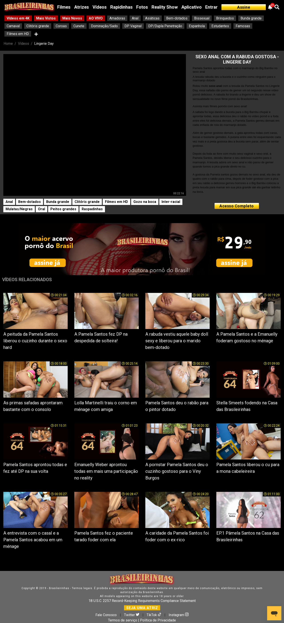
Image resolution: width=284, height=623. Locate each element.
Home (8, 43)
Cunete (78, 26)
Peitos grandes (63, 209)
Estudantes (220, 26)
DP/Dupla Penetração (165, 26)
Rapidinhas (121, 7)
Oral (41, 209)
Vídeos (100, 7)
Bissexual (201, 18)
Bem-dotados (176, 18)
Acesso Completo (236, 206)
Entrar (211, 7)
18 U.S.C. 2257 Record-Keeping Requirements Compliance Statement (142, 601)
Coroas (61, 26)
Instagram (179, 615)
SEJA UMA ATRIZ (142, 608)
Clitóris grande (37, 26)
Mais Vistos (46, 18)
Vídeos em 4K (18, 18)
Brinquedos (225, 18)
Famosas (243, 26)
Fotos (142, 7)
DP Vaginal (133, 26)
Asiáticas (152, 18)
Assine (243, 7)
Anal (135, 18)
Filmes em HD (18, 34)
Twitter (132, 615)
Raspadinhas (92, 209)
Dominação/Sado (104, 26)
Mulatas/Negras (19, 209)
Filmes (64, 7)
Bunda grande (251, 18)
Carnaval (13, 26)
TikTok (154, 615)
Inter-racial (171, 202)
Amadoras (117, 18)
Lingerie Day (44, 43)
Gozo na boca (144, 202)
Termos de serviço (122, 620)
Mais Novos (72, 18)
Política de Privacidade (158, 620)
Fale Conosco (106, 615)
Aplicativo (191, 7)
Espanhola (197, 26)
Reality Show (165, 7)
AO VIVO (96, 18)
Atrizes (81, 7)
